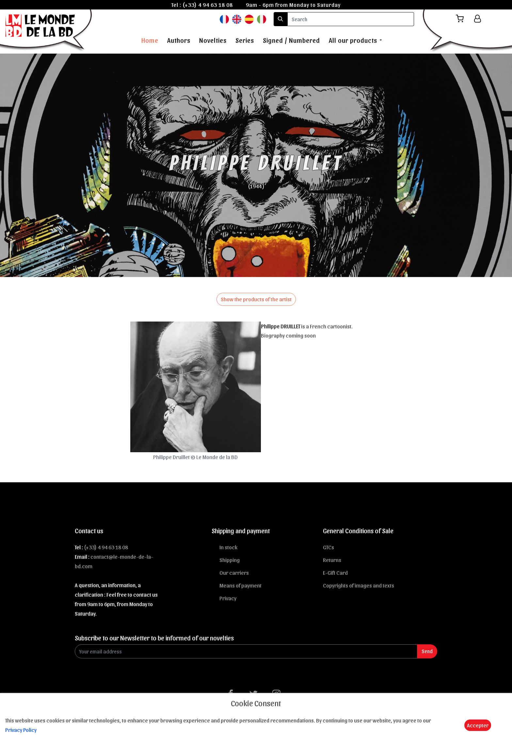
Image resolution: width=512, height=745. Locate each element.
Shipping (229, 559)
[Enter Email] (246, 651)
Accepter (477, 725)
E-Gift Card (335, 572)
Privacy (227, 598)
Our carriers (234, 572)
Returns (332, 559)
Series (244, 40)
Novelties (213, 40)
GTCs (328, 547)
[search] (350, 19)
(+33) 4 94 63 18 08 (208, 4)
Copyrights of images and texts (358, 585)
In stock (228, 547)
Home (149, 40)
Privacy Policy (21, 729)
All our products (353, 40)
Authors (178, 40)
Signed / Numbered (291, 40)
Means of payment (240, 585)
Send (427, 651)
